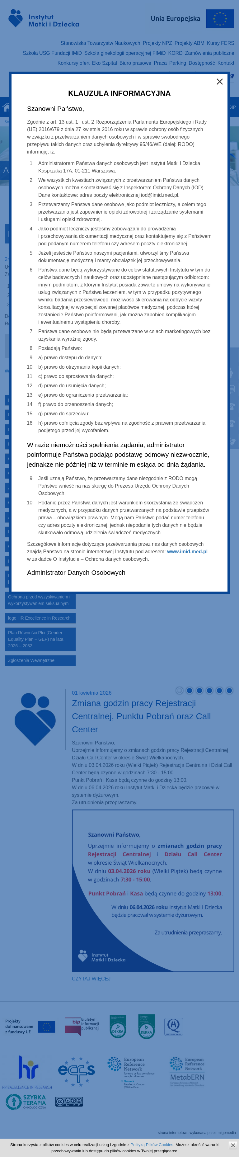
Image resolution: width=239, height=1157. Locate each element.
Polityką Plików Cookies (152, 1144)
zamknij (233, 1145)
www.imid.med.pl (187, 551)
